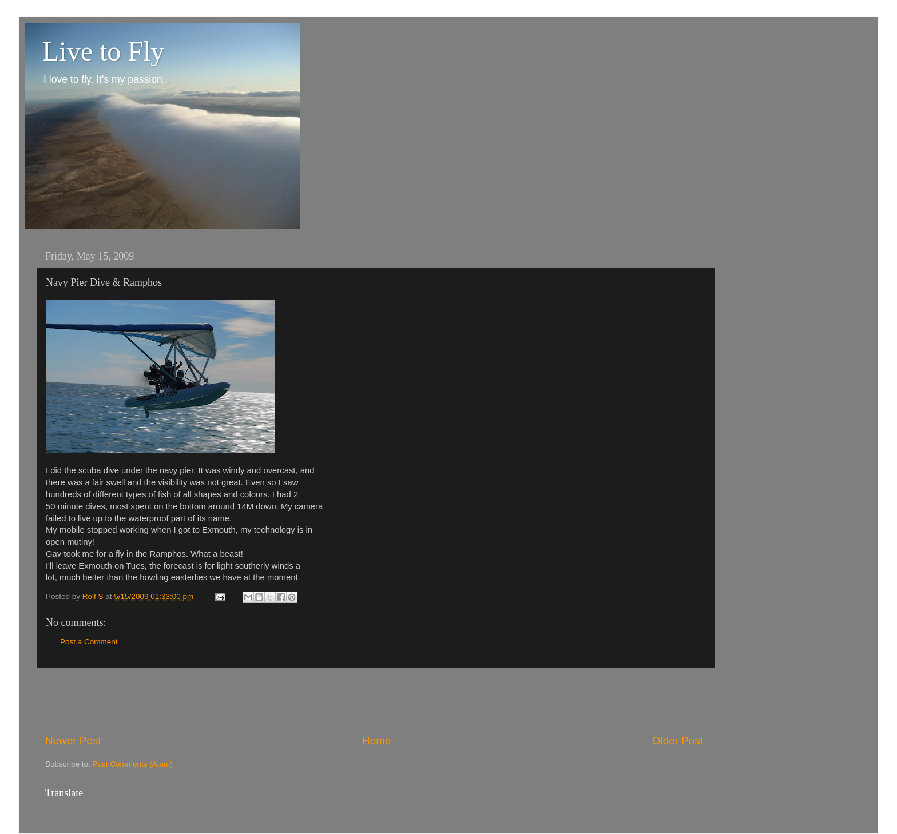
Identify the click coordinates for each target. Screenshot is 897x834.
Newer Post (73, 741)
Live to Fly (103, 51)
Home (376, 741)
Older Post (677, 741)
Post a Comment (89, 641)
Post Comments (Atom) (133, 764)
